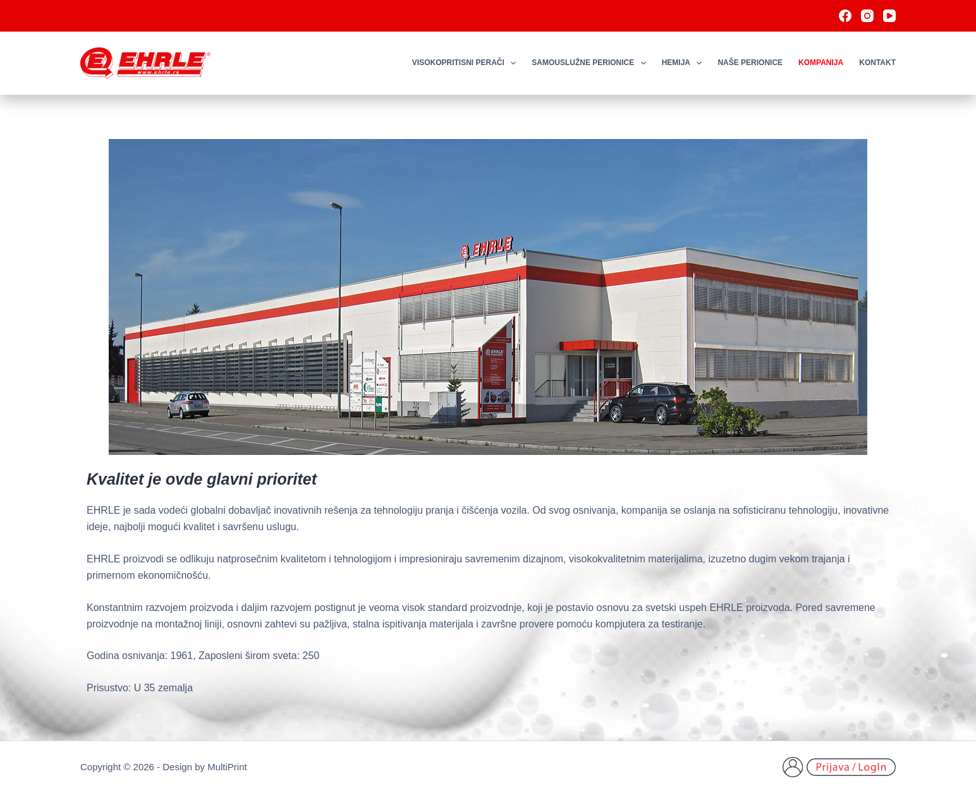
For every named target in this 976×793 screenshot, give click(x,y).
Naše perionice (750, 62)
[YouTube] (889, 15)
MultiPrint (227, 766)
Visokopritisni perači (466, 63)
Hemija (684, 63)
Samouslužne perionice (591, 63)
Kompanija (820, 62)
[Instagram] (867, 15)
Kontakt (877, 62)
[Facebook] (845, 15)
